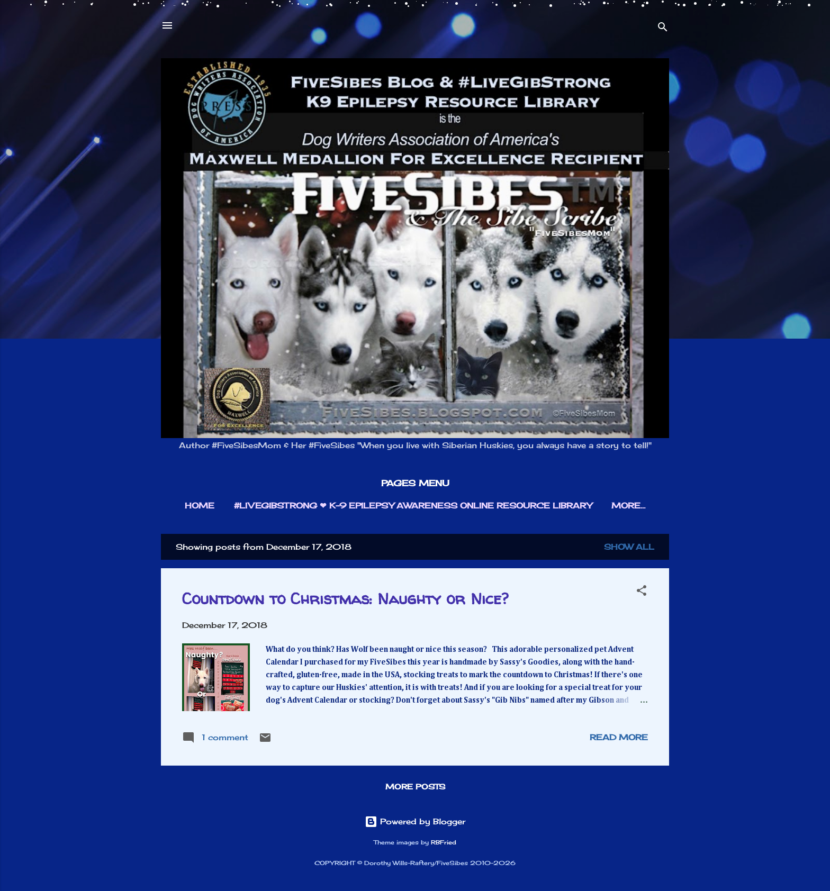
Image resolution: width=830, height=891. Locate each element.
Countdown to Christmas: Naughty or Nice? (345, 598)
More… (628, 506)
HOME (199, 506)
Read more (619, 737)
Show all (629, 547)
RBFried (443, 842)
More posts (415, 786)
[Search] (662, 29)
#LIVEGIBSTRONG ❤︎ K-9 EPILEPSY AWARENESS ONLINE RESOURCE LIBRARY (413, 506)
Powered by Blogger (415, 821)
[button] (641, 592)
